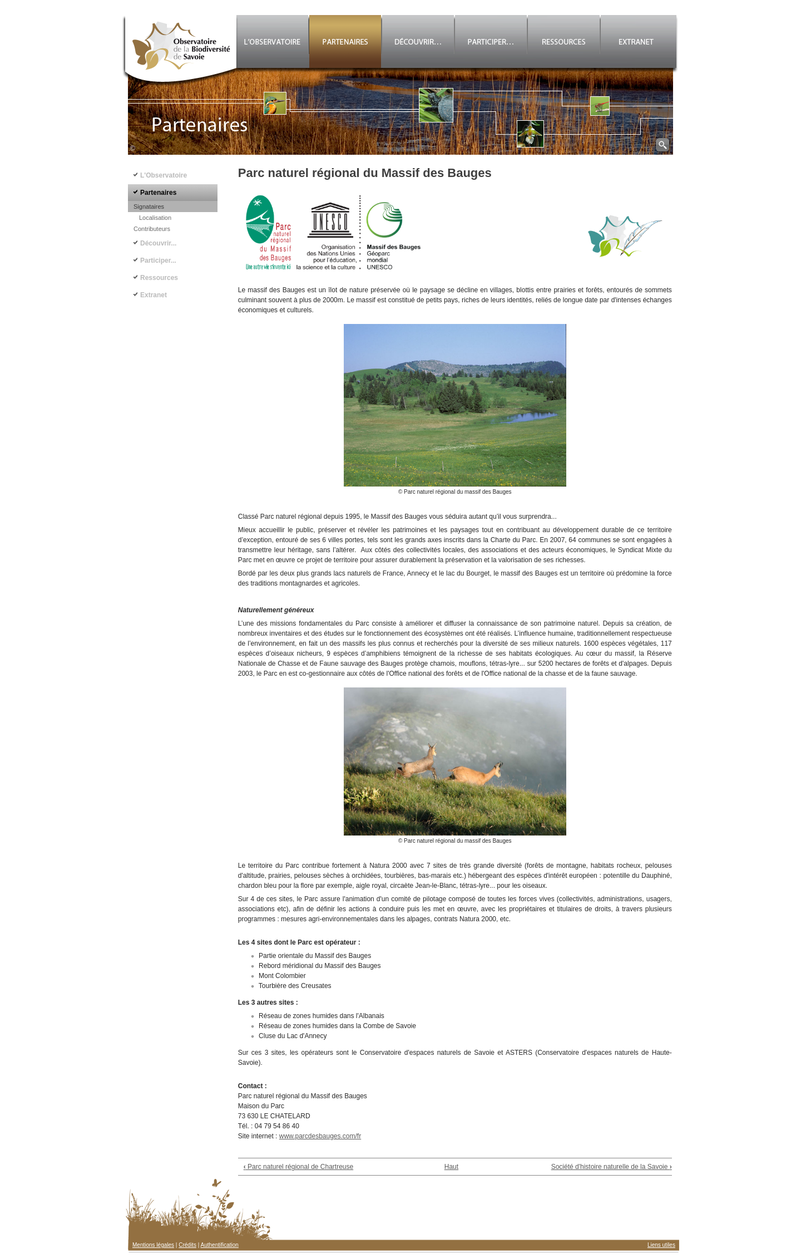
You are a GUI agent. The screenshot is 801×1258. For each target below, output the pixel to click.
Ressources (159, 278)
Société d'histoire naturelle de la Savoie (611, 1167)
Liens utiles (661, 1245)
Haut (451, 1167)
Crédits (187, 1245)
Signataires (149, 206)
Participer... (158, 260)
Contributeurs (152, 228)
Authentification (220, 1245)
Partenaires (158, 192)
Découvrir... (158, 243)
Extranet (153, 295)
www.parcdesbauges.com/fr (320, 1136)
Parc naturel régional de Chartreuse (298, 1167)
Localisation (155, 217)
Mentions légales (153, 1245)
